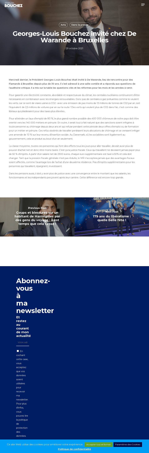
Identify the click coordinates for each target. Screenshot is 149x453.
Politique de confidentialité (74, 449)
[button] (143, 4)
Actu (63, 24)
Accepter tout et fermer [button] (98, 444)
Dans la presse (79, 24)
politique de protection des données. (22, 427)
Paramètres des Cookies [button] (127, 444)
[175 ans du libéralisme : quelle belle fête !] (111, 217)
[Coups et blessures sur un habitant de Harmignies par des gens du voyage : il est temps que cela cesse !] (37, 217)
